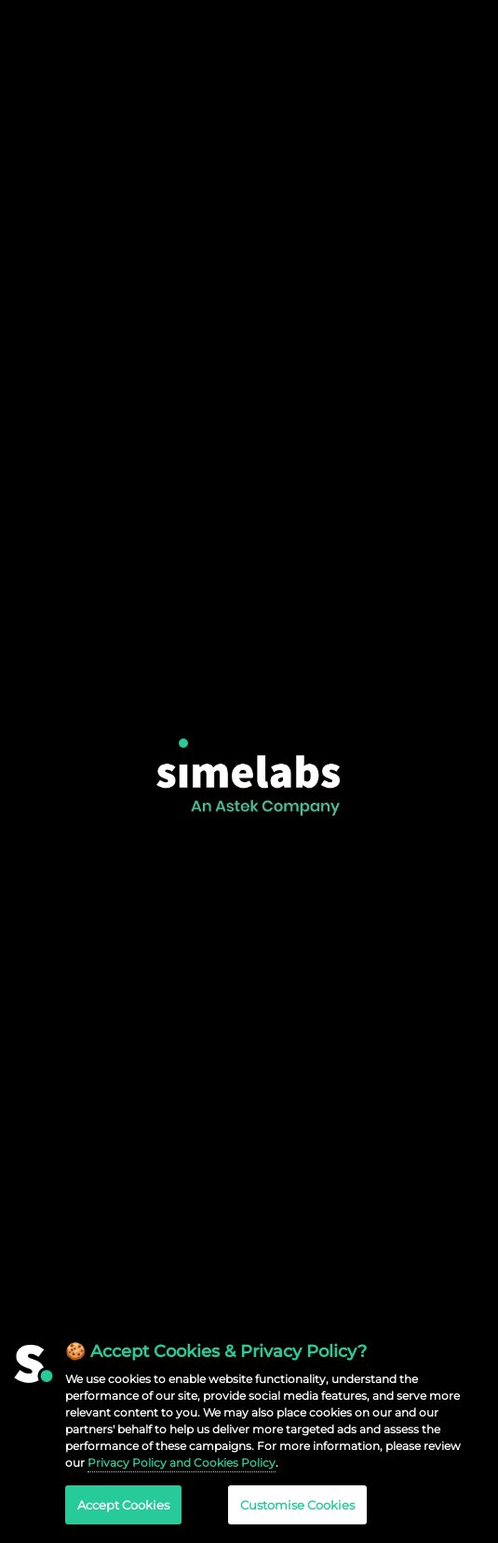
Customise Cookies (297, 1504)
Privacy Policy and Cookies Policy (181, 1463)
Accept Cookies (123, 1504)
